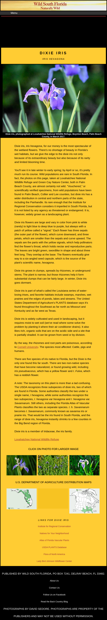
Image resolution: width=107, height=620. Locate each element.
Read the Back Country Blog (54, 601)
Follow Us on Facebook (54, 595)
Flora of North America (54, 554)
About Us (54, 581)
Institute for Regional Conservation (54, 526)
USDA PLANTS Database (54, 547)
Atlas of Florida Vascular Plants (54, 540)
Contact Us (54, 588)
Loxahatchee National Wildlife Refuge (36, 439)
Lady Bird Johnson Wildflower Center (54, 561)
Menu (14, 12)
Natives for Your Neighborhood (54, 533)
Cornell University (27, 346)
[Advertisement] (53, 31)
